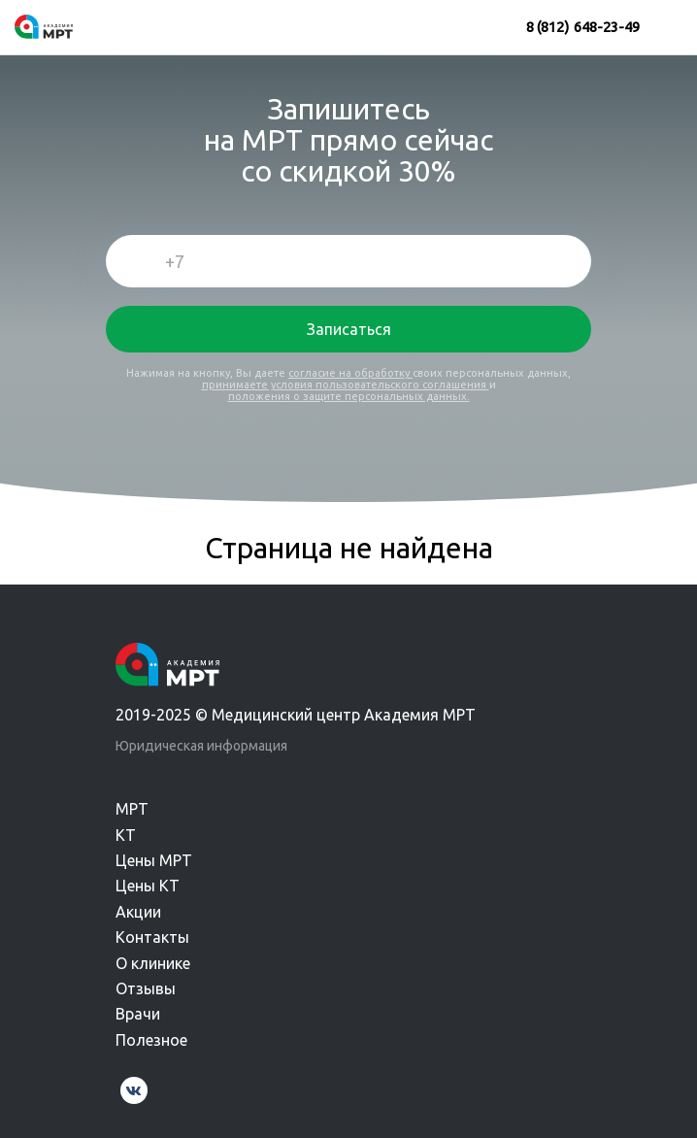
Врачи (138, 1013)
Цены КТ (148, 885)
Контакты (152, 937)
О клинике (153, 963)
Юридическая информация (201, 745)
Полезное (151, 1040)
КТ (126, 835)
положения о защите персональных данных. (349, 396)
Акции (138, 911)
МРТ (132, 809)
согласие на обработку (350, 373)
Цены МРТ (154, 860)
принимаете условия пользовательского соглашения (345, 384)
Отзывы (146, 988)
